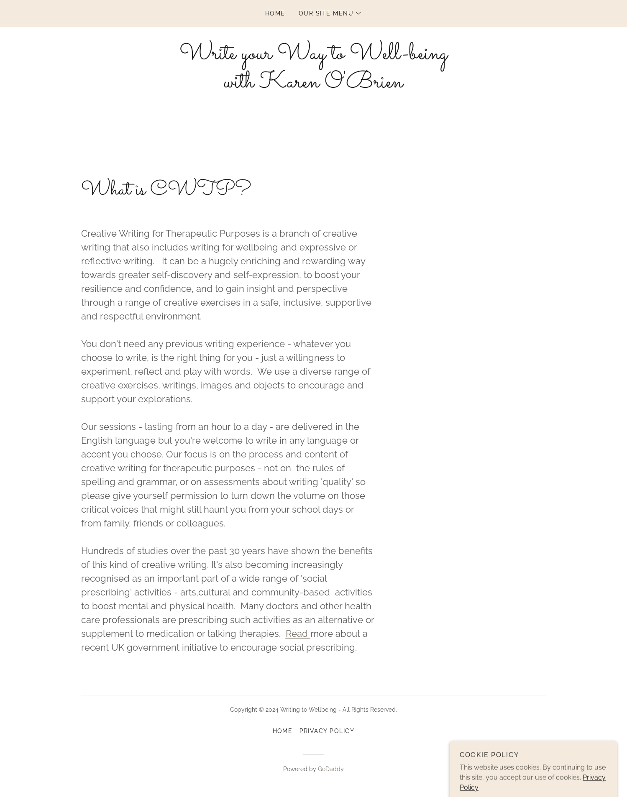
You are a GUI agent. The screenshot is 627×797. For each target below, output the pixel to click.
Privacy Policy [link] (327, 731)
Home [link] (275, 13)
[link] (313, 85)
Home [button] (283, 731)
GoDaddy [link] (331, 769)
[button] (330, 13)
